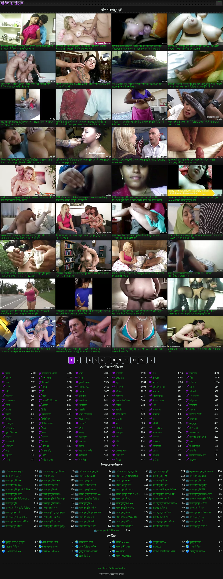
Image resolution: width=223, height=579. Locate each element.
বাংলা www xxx (123, 556)
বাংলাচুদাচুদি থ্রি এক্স (51, 517)
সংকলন (9, 396)
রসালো (192, 441)
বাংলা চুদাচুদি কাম (50, 485)
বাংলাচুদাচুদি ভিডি (161, 526)
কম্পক (45, 437)
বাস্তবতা (193, 419)
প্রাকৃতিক (83, 400)
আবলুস (9, 423)
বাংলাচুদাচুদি (11, 3)
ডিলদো (156, 414)
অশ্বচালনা (46, 378)
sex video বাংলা (50, 546)
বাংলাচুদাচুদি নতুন (197, 517)
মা (154, 419)
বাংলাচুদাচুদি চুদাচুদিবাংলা (90, 512)
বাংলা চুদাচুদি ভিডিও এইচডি (128, 494)
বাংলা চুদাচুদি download (127, 476)
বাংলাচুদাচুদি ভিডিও (198, 526)
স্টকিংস (119, 391)
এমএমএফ (157, 432)
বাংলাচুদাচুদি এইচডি (198, 503)
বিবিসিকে (46, 419)
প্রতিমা (156, 459)
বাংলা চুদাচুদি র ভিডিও (89, 498)
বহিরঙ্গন (193, 400)
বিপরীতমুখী (194, 446)
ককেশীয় (193, 405)
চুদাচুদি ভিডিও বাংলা (88, 551)
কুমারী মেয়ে (84, 382)
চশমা (81, 428)
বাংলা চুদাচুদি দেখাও (125, 489)
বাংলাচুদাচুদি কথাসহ (125, 508)
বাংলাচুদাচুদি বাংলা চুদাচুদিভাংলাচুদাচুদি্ (54, 526)
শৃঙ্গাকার (119, 396)
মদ (117, 437)
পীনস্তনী (119, 373)
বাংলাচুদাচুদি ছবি (123, 512)
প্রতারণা (82, 441)
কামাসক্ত (120, 387)
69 (117, 446)
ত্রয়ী (7, 391)
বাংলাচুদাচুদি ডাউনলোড (16, 517)
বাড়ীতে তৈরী (195, 414)
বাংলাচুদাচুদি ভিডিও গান (108, 530)
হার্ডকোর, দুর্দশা (85, 450)
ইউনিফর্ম (83, 455)
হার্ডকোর (193, 373)
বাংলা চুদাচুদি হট (123, 498)
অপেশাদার (10, 400)
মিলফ (8, 387)
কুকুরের (156, 378)
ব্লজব (7, 373)
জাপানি (82, 396)
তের (7, 382)
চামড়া (118, 405)
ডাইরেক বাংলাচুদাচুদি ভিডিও (128, 471)
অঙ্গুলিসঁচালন (123, 400)
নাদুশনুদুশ (193, 423)
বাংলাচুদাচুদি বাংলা (13, 526)
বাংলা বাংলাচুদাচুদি (161, 498)
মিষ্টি (44, 409)
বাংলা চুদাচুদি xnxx (124, 480)
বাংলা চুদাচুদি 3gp (87, 476)
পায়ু (7, 450)
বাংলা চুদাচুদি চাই (160, 485)
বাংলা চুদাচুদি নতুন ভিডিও (164, 489)
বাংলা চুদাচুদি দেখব (87, 489)
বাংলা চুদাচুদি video (51, 480)
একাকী (82, 409)
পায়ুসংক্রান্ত (158, 396)
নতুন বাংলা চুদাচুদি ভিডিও (201, 471)
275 (142, 360)
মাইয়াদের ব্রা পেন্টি (197, 455)
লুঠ (117, 382)
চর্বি (117, 441)
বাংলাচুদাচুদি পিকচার (51, 521)
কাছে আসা (121, 414)
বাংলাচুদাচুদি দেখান (161, 517)
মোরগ (45, 441)
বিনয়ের (156, 391)
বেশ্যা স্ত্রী (82, 423)
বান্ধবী (119, 409)
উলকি (8, 414)
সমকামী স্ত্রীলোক (49, 400)
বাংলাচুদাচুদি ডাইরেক (162, 512)
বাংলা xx (157, 546)
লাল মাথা (157, 409)
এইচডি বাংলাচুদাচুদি (14, 471)
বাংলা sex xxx (122, 542)
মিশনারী (45, 382)
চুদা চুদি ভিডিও (159, 542)
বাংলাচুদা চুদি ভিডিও (51, 503)
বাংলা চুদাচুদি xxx (197, 480)
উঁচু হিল (8, 455)
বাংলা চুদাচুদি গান (123, 485)
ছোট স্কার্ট (120, 455)
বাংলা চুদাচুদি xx (160, 480)
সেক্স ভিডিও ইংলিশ (87, 546)
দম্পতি (8, 419)
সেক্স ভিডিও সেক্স (50, 542)
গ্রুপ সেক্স (193, 428)
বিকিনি (8, 437)
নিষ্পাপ (156, 382)
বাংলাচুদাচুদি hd (86, 503)
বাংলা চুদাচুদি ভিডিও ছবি (200, 494)
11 (134, 360)
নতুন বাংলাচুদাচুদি (13, 476)
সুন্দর (44, 387)
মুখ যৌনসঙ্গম (11, 432)
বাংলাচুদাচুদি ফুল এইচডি (163, 521)
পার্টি (44, 455)
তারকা (119, 419)
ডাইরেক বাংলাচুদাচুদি (88, 471)
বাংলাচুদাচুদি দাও (86, 517)
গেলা (44, 432)
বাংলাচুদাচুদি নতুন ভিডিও (16, 521)
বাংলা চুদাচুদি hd (160, 476)
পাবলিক (82, 459)
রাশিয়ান (119, 428)
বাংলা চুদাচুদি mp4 (197, 476)
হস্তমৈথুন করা (159, 387)
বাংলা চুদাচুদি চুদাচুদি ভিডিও (17, 489)
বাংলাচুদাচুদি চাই (12, 512)
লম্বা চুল (119, 432)
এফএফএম (10, 428)
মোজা (155, 450)
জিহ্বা (118, 459)
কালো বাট (10, 441)
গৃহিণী (155, 423)
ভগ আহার (194, 432)
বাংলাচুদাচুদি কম (160, 508)
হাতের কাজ (84, 419)
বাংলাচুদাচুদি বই (196, 521)
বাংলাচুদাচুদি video (124, 503)
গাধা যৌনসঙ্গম (85, 414)
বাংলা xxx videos (50, 551)
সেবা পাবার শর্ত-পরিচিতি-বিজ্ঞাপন (111, 568)
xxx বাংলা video (13, 551)
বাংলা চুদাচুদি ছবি (50, 489)
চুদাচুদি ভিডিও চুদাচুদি (14, 542)
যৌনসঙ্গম (157, 446)
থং (117, 423)
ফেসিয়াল (83, 405)
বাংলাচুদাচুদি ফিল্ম (124, 521)
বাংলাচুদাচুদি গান (196, 508)
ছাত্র (44, 428)
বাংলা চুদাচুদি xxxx (13, 485)
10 (126, 360)
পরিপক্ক (45, 446)
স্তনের (81, 446)
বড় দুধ (8, 378)
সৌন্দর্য (192, 391)
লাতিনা (156, 437)
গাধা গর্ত (9, 446)
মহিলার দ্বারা (84, 387)
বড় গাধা (156, 441)
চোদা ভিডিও (195, 546)
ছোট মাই (120, 378)
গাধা (81, 373)
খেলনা (82, 391)
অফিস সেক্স (47, 459)
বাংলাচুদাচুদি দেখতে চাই (126, 517)
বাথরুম (156, 455)
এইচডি (192, 382)
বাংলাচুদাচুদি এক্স (49, 508)
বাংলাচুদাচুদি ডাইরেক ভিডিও (201, 512)
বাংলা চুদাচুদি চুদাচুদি (198, 485)
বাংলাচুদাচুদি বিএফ (87, 526)
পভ (154, 405)
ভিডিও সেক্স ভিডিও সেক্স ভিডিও (165, 551)
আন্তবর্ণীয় (46, 414)
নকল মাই (46, 450)
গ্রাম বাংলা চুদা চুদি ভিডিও (53, 471)
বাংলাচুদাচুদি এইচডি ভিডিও (17, 508)
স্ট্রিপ (44, 391)
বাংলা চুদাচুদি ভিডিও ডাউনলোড (18, 498)
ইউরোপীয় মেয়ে (49, 373)
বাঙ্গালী (192, 450)
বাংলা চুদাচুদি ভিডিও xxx (90, 494)
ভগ (154, 373)
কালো (8, 409)
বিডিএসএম (47, 423)
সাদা (81, 378)
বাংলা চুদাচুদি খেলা (87, 485)
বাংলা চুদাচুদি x (85, 480)
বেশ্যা (7, 405)
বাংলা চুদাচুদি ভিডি (13, 494)
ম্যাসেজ (192, 459)
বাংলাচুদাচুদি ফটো (87, 521)
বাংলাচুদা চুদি (11, 503)
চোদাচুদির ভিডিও (197, 551)
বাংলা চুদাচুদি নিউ (197, 489)
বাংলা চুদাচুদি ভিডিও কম (163, 494)
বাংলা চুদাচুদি (48, 476)
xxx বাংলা (120, 551)
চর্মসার (192, 409)
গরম (44, 396)
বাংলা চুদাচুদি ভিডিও (51, 494)
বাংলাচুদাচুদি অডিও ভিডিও (165, 503)
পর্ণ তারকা (194, 396)
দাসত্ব (81, 432)
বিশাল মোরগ (158, 400)
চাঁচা (191, 378)
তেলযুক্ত (83, 437)
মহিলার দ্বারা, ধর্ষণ (197, 437)
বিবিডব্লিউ (157, 428)
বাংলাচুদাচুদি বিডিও (124, 526)
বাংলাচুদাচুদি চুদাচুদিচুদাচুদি (53, 512)
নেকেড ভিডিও (12, 546)
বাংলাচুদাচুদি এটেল (87, 508)
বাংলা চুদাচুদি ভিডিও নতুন (54, 498)
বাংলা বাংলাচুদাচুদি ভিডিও (201, 498)
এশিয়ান (192, 387)
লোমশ (45, 405)
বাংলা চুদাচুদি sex (13, 480)
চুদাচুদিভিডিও (195, 542)
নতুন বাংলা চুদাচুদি (161, 471)
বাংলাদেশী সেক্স (86, 542)
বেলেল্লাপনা (121, 450)
